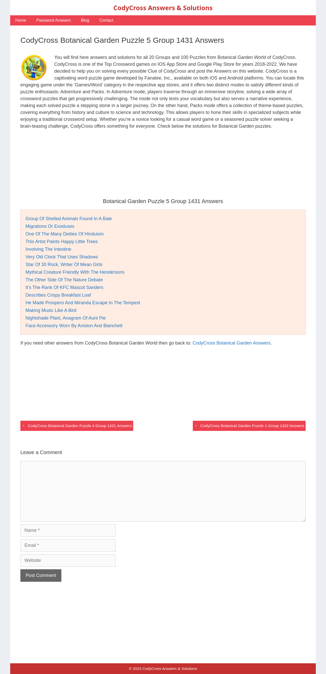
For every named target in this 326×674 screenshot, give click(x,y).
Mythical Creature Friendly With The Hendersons (75, 272)
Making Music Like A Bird (50, 310)
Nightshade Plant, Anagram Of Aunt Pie (65, 318)
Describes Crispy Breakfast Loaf (58, 295)
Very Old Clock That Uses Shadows (61, 256)
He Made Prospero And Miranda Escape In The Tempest (82, 302)
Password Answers (53, 20)
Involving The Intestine (48, 249)
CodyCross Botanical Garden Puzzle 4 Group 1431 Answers (80, 426)
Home (20, 20)
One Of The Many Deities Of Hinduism (64, 233)
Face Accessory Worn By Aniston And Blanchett (74, 325)
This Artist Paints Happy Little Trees (61, 241)
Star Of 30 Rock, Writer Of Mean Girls (63, 264)
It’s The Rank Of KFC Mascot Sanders (64, 287)
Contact (106, 20)
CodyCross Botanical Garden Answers (231, 343)
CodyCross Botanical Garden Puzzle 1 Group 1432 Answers (252, 426)
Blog (85, 20)
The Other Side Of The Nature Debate (64, 279)
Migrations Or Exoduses (49, 226)
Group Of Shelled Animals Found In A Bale (68, 218)
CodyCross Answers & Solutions (162, 7)
